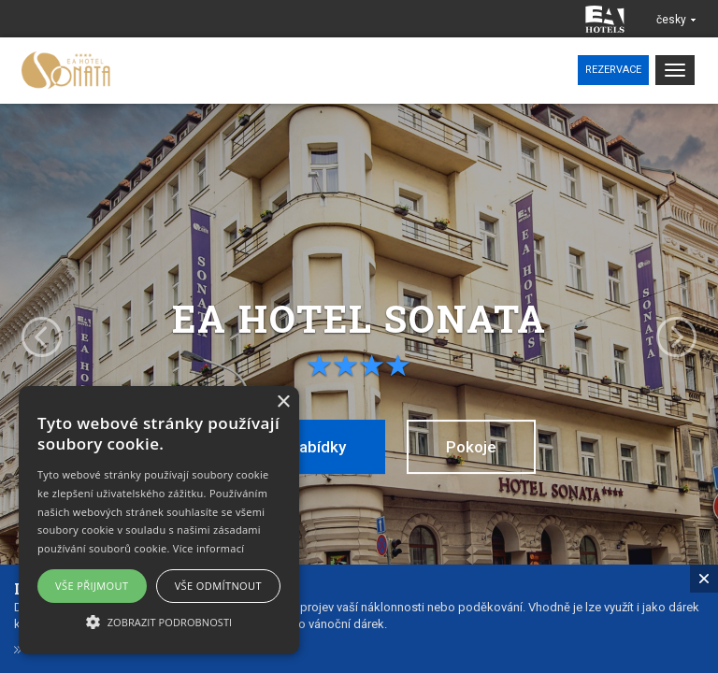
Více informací (209, 548)
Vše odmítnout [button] (218, 586)
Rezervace (613, 70)
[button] (158, 621)
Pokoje (471, 446)
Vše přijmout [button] (91, 586)
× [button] (283, 402)
